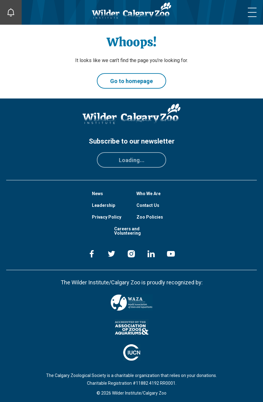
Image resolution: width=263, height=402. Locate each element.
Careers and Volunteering (127, 231)
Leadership (103, 205)
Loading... (131, 160)
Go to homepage (131, 81)
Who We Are (148, 193)
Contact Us (147, 205)
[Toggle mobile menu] (252, 12)
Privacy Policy (106, 217)
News (97, 193)
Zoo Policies (149, 217)
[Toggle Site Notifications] (11, 12)
